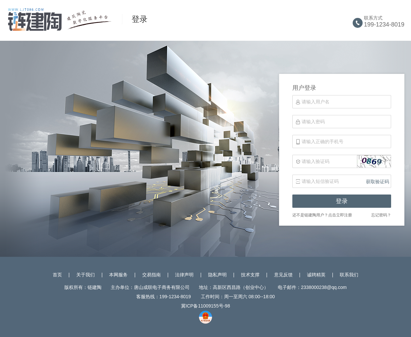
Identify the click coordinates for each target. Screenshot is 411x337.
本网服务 (118, 274)
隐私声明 (217, 274)
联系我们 (349, 274)
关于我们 (85, 274)
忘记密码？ (381, 215)
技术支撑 (250, 274)
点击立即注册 (340, 215)
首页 (57, 274)
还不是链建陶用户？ (310, 215)
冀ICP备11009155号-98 (205, 306)
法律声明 (184, 274)
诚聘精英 (316, 274)
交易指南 (151, 274)
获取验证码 (377, 181)
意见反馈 (283, 274)
